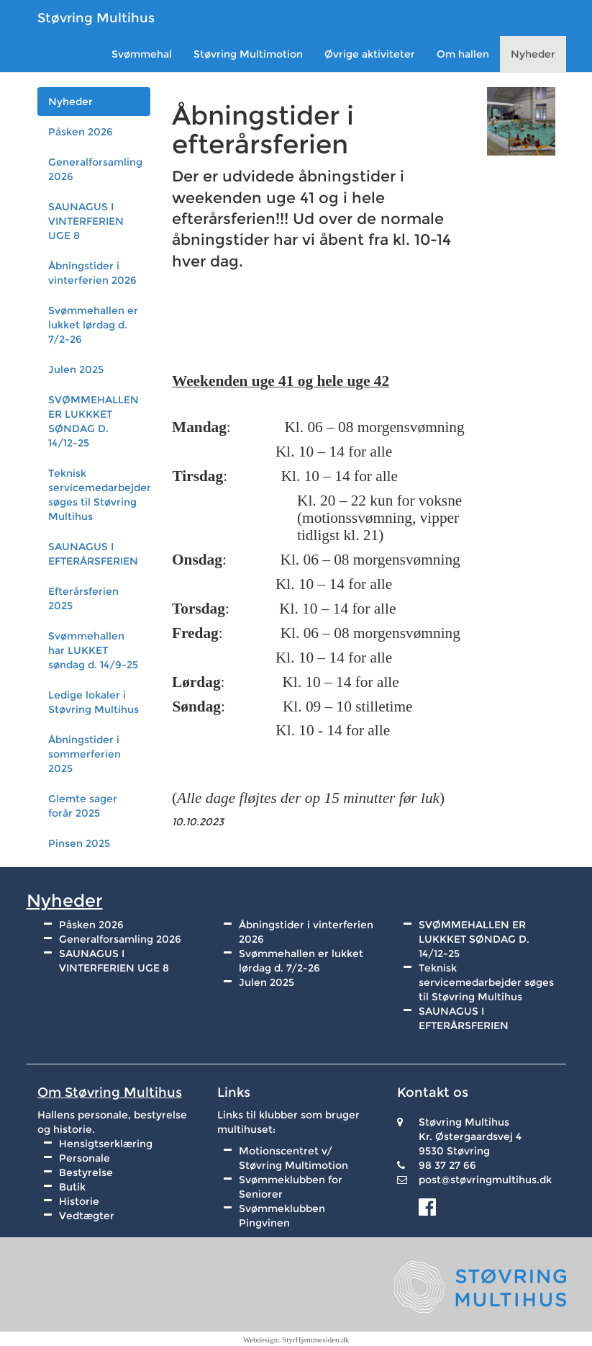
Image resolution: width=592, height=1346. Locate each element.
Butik (72, 1186)
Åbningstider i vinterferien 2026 (92, 273)
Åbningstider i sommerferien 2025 (84, 754)
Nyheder (533, 54)
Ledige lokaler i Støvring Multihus (93, 702)
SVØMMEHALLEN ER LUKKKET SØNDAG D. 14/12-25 (93, 421)
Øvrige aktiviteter (369, 54)
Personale (84, 1158)
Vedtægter (86, 1215)
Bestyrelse (86, 1172)
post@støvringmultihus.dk (485, 1179)
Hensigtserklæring (105, 1143)
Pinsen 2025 (79, 843)
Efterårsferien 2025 (83, 598)
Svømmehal (141, 54)
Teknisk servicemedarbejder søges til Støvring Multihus (99, 495)
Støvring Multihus (96, 18)
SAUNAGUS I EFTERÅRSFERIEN (93, 553)
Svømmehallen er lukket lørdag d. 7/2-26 (93, 325)
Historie (79, 1201)
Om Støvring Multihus (109, 1092)
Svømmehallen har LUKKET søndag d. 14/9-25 (93, 650)
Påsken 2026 (80, 131)
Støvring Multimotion (248, 54)
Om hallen (463, 54)
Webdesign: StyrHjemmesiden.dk (296, 1339)
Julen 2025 (76, 369)
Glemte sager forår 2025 (82, 806)
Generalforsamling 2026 (95, 169)
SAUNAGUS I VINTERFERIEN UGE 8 (86, 221)
